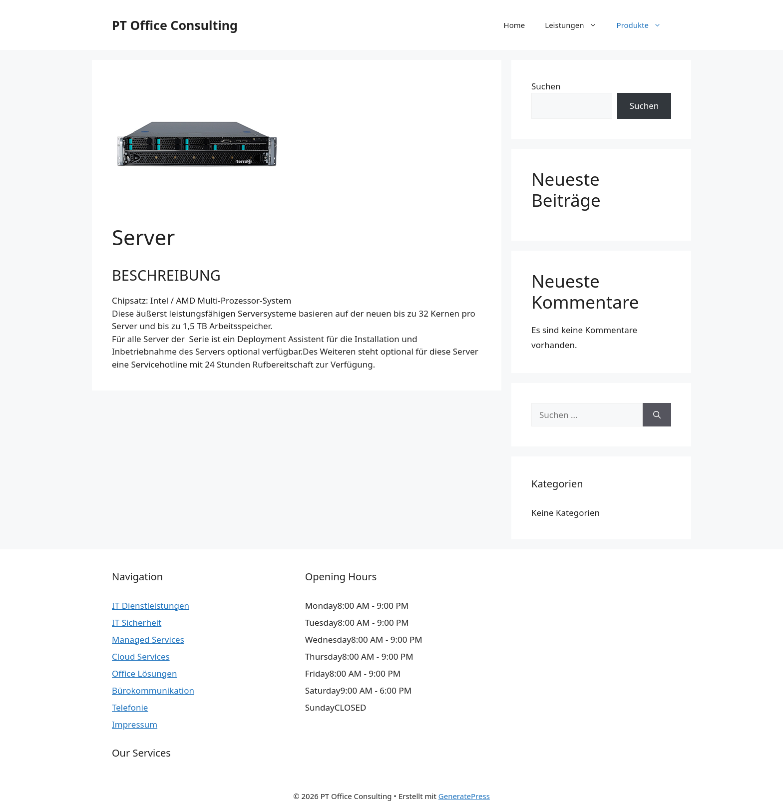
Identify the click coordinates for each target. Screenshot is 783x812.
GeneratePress (464, 796)
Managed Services (148, 639)
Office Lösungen (144, 673)
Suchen (546, 86)
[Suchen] (657, 415)
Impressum (134, 724)
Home (514, 25)
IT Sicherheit (136, 622)
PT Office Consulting (175, 24)
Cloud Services (141, 656)
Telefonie (130, 707)
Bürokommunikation (153, 690)
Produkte (644, 25)
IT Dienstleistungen (150, 605)
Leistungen (575, 25)
